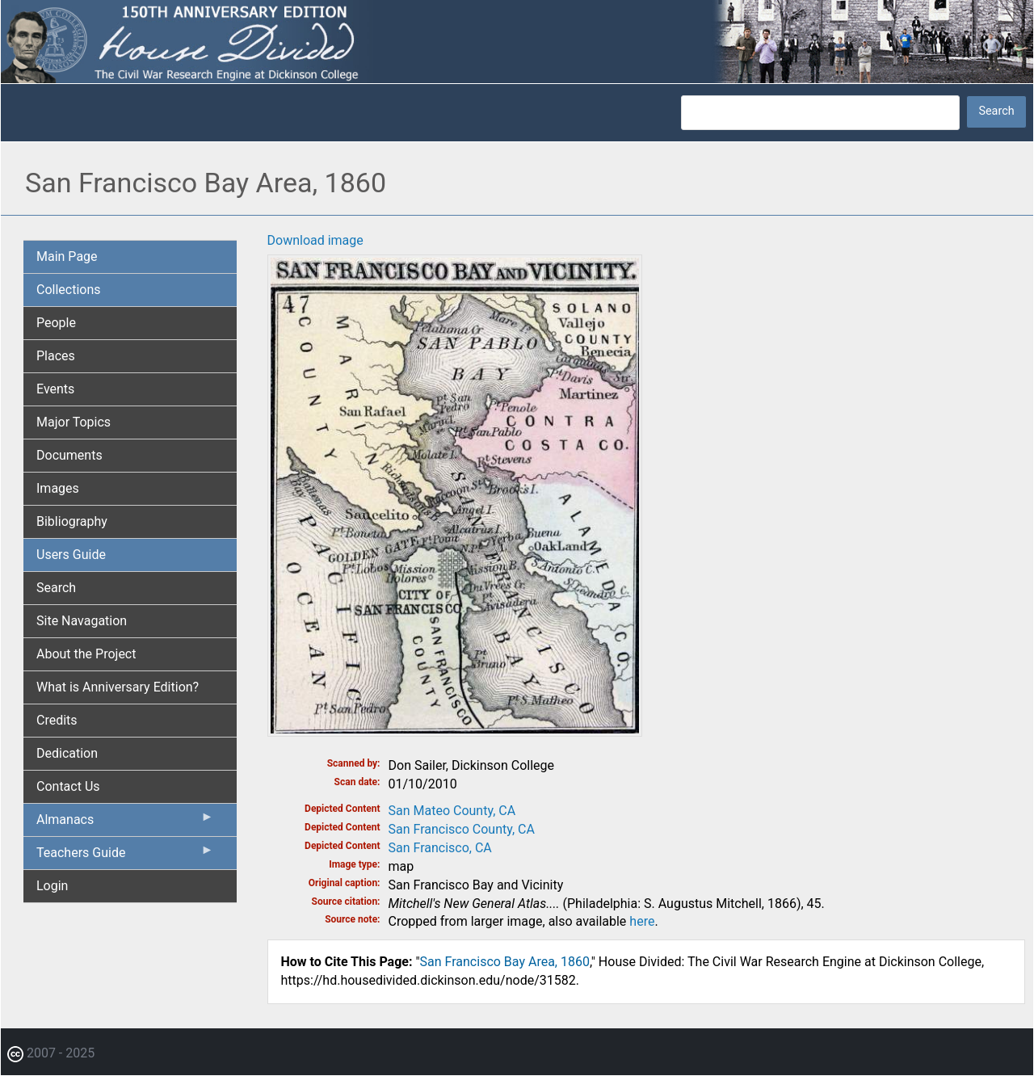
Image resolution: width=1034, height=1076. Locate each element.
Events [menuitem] (55, 389)
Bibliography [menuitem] (71, 521)
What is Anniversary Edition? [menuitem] (117, 687)
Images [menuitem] (57, 488)
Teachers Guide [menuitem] (125, 856)
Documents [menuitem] (69, 455)
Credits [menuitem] (57, 720)
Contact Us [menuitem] (68, 786)
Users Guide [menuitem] (71, 554)
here (641, 921)
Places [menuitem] (55, 356)
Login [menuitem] (52, 885)
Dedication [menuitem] (67, 753)
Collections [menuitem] (68, 289)
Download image (315, 240)
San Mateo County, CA (452, 810)
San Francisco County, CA (462, 829)
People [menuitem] (56, 322)
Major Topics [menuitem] (73, 422)
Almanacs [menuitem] (125, 823)
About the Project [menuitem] (86, 654)
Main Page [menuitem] (67, 256)
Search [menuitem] (56, 587)
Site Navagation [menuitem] (81, 620)
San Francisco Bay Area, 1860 (505, 961)
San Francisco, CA (440, 847)
